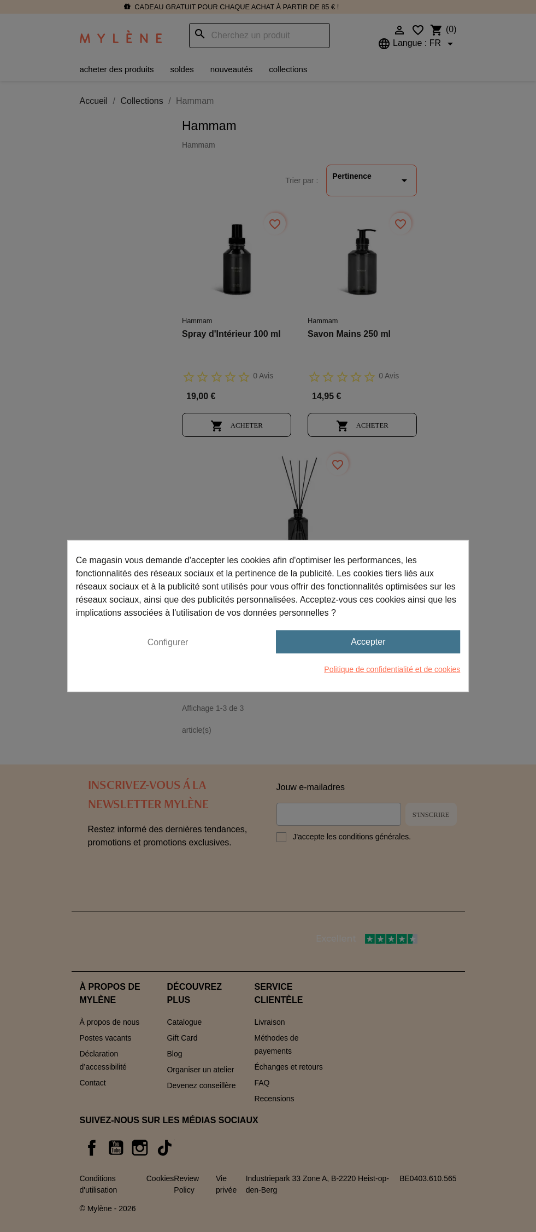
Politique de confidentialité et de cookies (392, 669)
